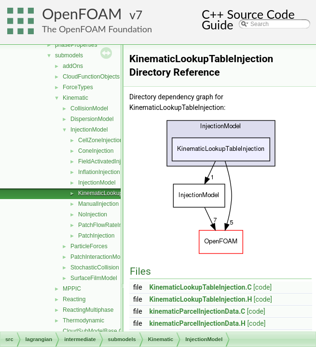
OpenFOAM (82, 14)
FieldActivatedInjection (107, 161)
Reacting (74, 299)
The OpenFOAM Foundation (97, 29)
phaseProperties (76, 44)
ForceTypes (78, 87)
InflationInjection (99, 172)
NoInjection (92, 214)
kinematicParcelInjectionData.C (198, 311)
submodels (69, 55)
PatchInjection (96, 235)
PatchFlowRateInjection (108, 225)
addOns (73, 66)
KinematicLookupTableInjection (118, 193)
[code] (262, 287)
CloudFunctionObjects (91, 76)
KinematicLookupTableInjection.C (201, 287)
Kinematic (75, 97)
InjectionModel (89, 129)
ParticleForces (89, 246)
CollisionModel (89, 108)
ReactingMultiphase (88, 310)
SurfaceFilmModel (93, 278)
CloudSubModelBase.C (93, 331)
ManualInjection (98, 203)
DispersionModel (91, 119)
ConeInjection (95, 150)
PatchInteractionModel (99, 257)
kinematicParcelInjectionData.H (198, 323)
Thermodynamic (83, 320)
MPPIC (72, 288)
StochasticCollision (94, 267)
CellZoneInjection (100, 140)
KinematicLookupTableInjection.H (201, 299)
